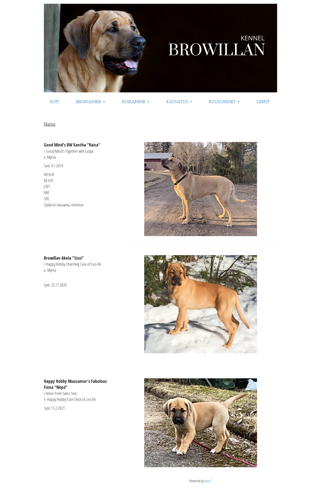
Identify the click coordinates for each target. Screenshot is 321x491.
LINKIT (263, 101)
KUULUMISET (224, 101)
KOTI (54, 101)
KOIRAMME (135, 101)
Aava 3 (208, 480)
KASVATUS (179, 101)
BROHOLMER (90, 101)
